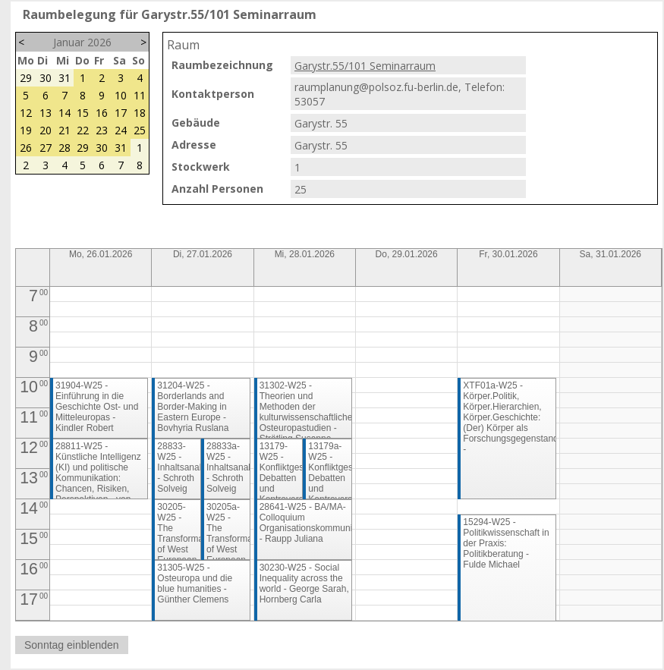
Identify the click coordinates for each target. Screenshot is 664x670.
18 (140, 112)
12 (26, 112)
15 (83, 112)
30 (45, 78)
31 (64, 78)
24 (121, 130)
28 (64, 147)
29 (26, 78)
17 (121, 112)
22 (83, 130)
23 (102, 130)
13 (45, 112)
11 (140, 95)
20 (45, 130)
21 (64, 130)
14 (64, 112)
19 (26, 130)
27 (45, 147)
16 (102, 112)
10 (121, 95)
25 (140, 130)
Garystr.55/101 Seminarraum (365, 65)
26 (26, 147)
